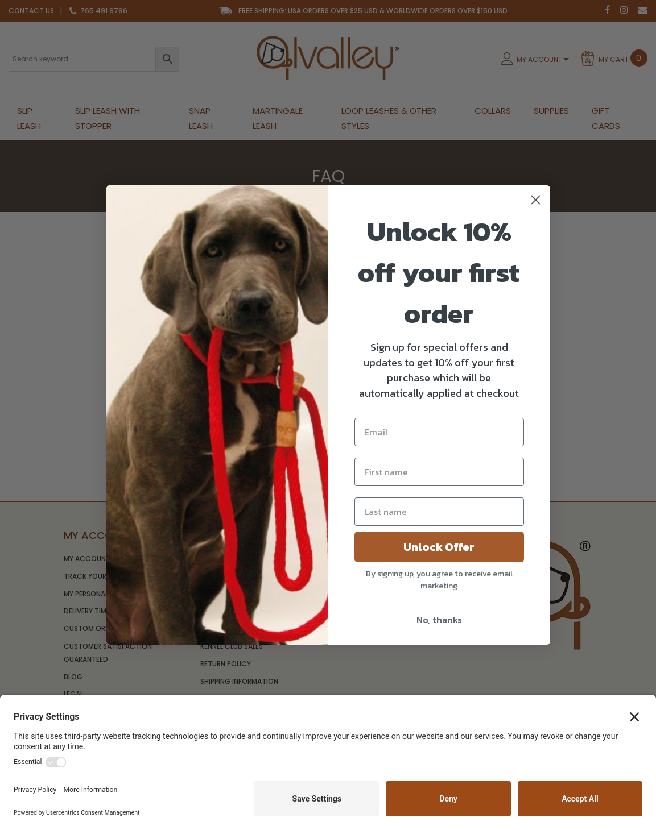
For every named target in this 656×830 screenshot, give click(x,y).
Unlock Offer (439, 546)
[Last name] (439, 511)
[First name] (439, 472)
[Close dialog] (536, 200)
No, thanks (439, 619)
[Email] (439, 432)
